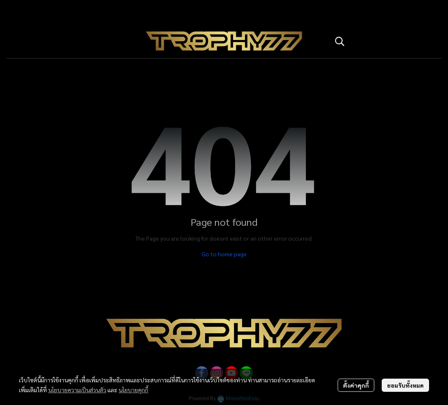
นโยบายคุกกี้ (133, 389)
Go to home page (224, 254)
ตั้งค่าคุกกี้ (356, 385)
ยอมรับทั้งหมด (405, 385)
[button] (384, 41)
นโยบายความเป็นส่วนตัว (77, 389)
